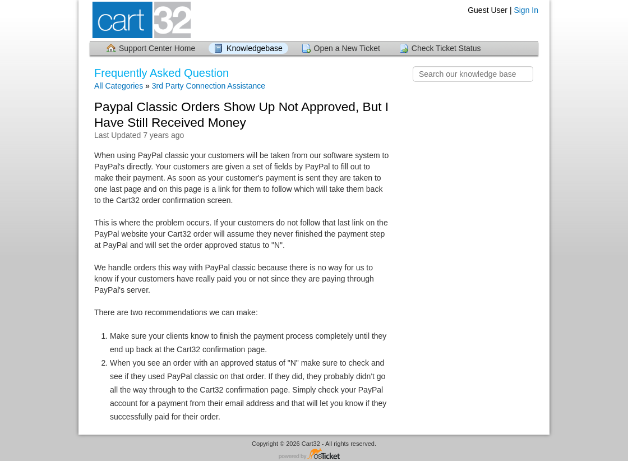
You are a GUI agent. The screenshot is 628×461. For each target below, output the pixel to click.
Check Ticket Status (446, 48)
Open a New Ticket (347, 48)
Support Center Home (157, 48)
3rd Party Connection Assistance (208, 85)
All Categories (118, 85)
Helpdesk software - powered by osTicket (314, 454)
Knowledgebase (255, 48)
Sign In (526, 10)
